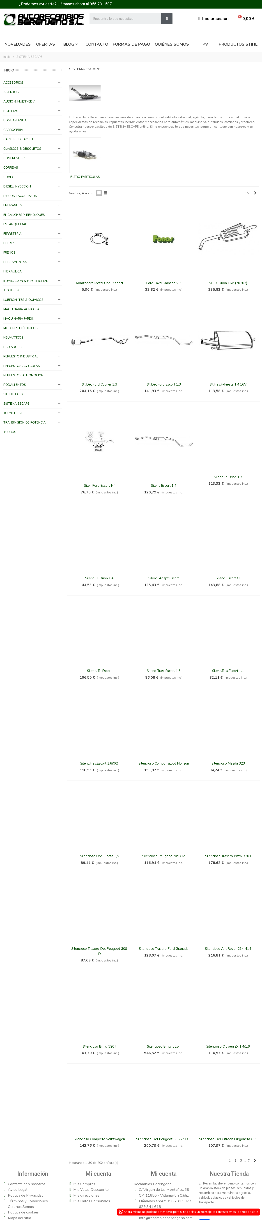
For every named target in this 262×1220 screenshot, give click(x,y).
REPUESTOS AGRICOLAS (21, 366)
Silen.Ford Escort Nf (99, 485)
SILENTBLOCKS (14, 394)
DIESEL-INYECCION (17, 186)
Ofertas (45, 44)
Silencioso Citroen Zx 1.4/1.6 (228, 1046)
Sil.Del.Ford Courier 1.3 (99, 384)
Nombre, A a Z (81, 193)
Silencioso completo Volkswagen (99, 1139)
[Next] (255, 193)
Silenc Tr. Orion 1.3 (228, 477)
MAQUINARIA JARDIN (18, 319)
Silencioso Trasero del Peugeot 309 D (99, 951)
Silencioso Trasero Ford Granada (163, 948)
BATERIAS (10, 111)
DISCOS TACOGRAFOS (20, 196)
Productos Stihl (238, 44)
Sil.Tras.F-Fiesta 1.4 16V (228, 384)
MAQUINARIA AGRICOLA (21, 309)
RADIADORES (13, 347)
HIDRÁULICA (12, 271)
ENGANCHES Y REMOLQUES (24, 215)
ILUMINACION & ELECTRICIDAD (25, 281)
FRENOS (9, 252)
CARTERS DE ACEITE (18, 139)
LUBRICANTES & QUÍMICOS (23, 300)
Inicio (8, 70)
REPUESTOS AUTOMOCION (23, 375)
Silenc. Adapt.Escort (163, 578)
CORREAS (10, 167)
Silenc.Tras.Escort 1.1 (228, 671)
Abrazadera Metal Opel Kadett (99, 283)
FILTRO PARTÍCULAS (85, 177)
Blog (68, 44)
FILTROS (9, 243)
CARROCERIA (13, 130)
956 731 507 (101, 4)
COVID (8, 177)
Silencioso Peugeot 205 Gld (163, 856)
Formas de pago (131, 44)
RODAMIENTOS (14, 385)
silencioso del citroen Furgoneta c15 (228, 1139)
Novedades (18, 44)
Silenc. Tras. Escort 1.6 (164, 671)
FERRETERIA (12, 234)
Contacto (96, 44)
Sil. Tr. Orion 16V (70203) (228, 283)
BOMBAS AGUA (15, 120)
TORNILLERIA (13, 413)
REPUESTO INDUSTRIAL (20, 356)
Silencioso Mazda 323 (228, 763)
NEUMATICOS (13, 337)
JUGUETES (11, 290)
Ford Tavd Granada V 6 (164, 283)
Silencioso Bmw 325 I (163, 1046)
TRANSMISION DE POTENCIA (24, 422)
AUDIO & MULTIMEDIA (19, 101)
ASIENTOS (11, 92)
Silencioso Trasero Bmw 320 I (228, 856)
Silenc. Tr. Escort (99, 671)
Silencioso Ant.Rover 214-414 (228, 948)
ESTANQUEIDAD (15, 224)
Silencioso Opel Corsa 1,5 (99, 856)
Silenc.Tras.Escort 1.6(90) (99, 763)
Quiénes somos (172, 44)
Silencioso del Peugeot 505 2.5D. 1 (163, 1139)
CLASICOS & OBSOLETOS (22, 149)
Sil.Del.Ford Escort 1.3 (164, 384)
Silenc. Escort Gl (228, 578)
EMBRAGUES (12, 205)
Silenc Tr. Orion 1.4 (99, 578)
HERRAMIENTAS (15, 262)
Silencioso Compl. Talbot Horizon (163, 763)
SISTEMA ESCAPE (16, 403)
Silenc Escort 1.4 (163, 485)
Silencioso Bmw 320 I (99, 1046)
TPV (204, 44)
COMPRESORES (14, 158)
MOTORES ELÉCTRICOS (20, 328)
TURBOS (9, 432)
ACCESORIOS (13, 82)
